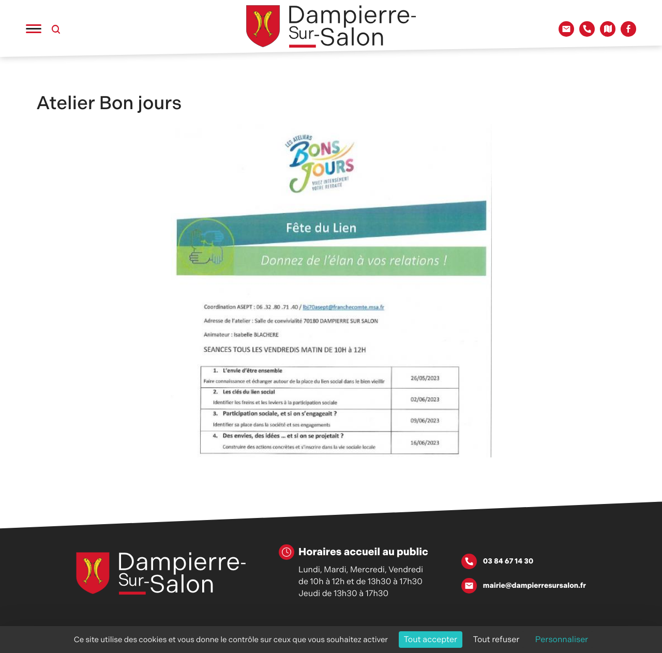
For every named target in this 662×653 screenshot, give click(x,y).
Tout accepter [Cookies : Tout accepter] (431, 639)
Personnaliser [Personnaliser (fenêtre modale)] (562, 639)
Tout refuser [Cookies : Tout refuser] (496, 639)
